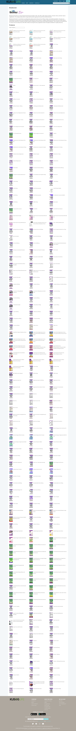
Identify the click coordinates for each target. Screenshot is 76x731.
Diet (27, 3)
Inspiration (55, 1)
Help (60, 705)
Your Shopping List (62, 703)
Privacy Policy (33, 705)
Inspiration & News (48, 700)
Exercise (31, 3)
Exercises (46, 709)
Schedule (37, 3)
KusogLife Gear (47, 706)
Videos (45, 702)
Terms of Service (34, 703)
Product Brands (47, 708)
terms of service (41, 721)
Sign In (64, 1)
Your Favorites (61, 702)
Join (68, 1)
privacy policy (48, 721)
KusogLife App (47, 703)
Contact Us (33, 700)
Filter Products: (17, 27)
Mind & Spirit (46, 705)
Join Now (60, 700)
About (60, 1)
